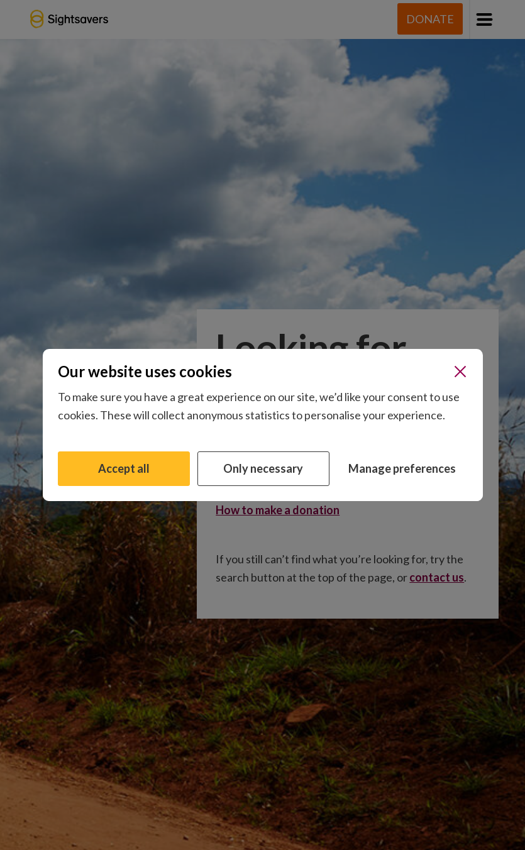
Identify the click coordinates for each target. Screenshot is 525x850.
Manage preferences (402, 468)
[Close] (460, 371)
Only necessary (263, 468)
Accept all (124, 468)
